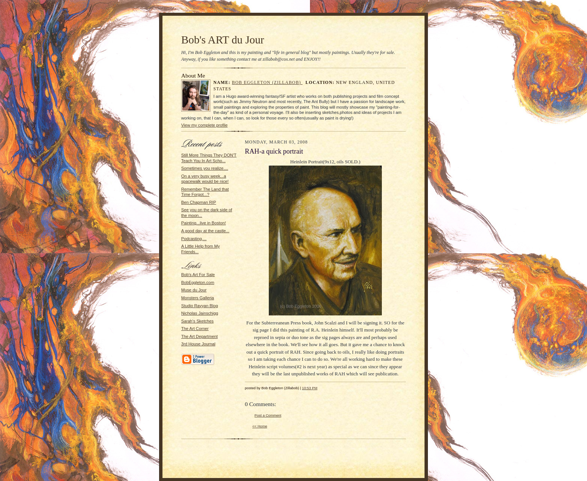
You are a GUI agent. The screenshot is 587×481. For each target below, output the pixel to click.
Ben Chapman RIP (198, 202)
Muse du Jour (194, 290)
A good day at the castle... (205, 231)
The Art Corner (195, 328)
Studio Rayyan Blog (199, 305)
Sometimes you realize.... (204, 168)
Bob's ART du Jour (222, 40)
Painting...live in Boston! (203, 223)
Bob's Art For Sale (198, 274)
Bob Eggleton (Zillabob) (267, 82)
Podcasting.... (194, 238)
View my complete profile (204, 125)
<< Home (259, 426)
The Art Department (199, 336)
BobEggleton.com (197, 282)
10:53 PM (309, 388)
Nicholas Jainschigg (199, 313)
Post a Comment (268, 415)
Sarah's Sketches (197, 321)
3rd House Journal (198, 344)
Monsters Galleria (197, 298)
